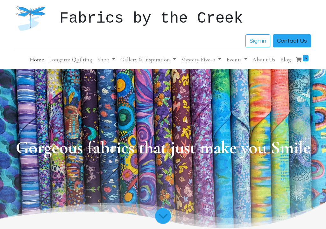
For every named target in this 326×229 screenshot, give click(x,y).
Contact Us (292, 41)
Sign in (258, 41)
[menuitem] (37, 59)
